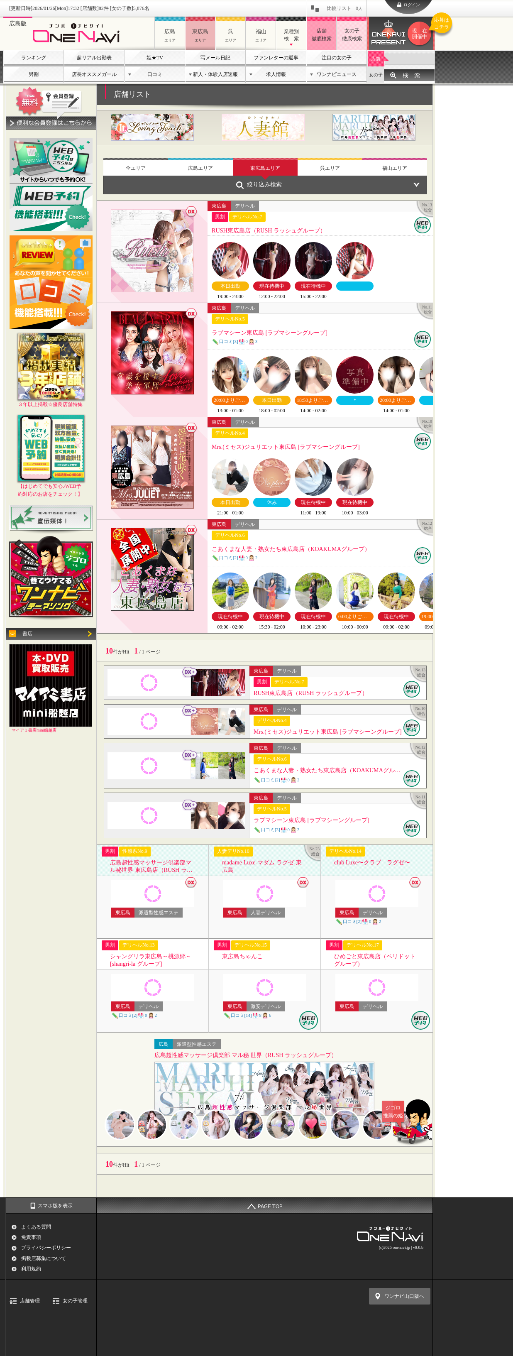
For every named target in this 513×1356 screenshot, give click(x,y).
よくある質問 (36, 1227)
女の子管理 (75, 1301)
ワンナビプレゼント (421, 33)
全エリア (136, 168)
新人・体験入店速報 (215, 74)
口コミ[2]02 (234, 557)
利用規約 (31, 1269)
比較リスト (344, 8)
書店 (27, 633)
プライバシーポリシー (46, 1248)
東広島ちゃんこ (242, 956)
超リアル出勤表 (94, 58)
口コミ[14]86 (247, 1015)
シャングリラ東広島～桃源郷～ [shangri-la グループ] (150, 960)
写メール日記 (215, 58)
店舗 (375, 58)
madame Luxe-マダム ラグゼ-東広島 (262, 866)
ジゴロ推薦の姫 (409, 1112)
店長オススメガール (94, 74)
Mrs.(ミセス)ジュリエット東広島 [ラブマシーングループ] (286, 446)
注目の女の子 (337, 58)
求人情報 (276, 74)
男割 (34, 74)
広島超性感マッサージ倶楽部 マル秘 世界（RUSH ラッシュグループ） (245, 1055)
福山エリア (394, 168)
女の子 (376, 74)
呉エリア (330, 168)
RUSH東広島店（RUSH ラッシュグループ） (269, 230)
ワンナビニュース (337, 74)
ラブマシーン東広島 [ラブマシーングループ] (269, 332)
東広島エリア (265, 168)
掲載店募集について (43, 1258)
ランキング (33, 58)
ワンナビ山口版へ (404, 1296)
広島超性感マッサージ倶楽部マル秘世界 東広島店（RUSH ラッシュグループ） (151, 866)
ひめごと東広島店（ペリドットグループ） (374, 960)
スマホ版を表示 (55, 1206)
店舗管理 (30, 1301)
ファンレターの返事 (276, 58)
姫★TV (155, 58)
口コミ (154, 74)
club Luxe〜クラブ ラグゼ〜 (372, 862)
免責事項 (31, 1237)
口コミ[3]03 (234, 341)
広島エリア (200, 168)
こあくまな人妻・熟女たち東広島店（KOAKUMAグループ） (291, 549)
